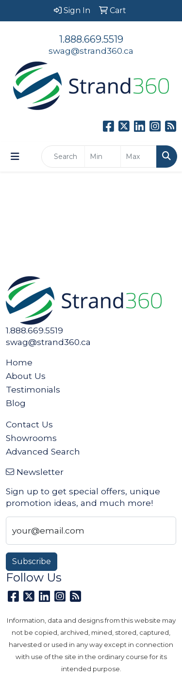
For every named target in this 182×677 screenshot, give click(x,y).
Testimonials (33, 389)
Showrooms (31, 438)
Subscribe (31, 561)
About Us (26, 376)
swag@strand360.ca (91, 51)
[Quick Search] (63, 156)
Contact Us (29, 424)
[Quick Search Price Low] (102, 156)
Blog (16, 403)
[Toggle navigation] (15, 156)
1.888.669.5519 (91, 39)
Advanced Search (43, 451)
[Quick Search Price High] (138, 156)
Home (19, 362)
